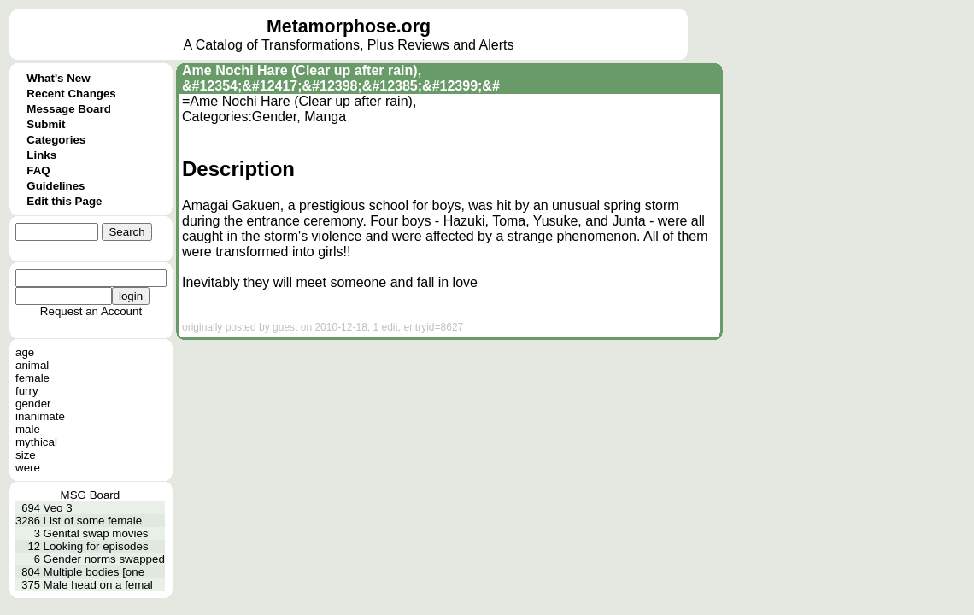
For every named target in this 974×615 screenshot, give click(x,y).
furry (26, 390)
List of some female (93, 520)
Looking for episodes (96, 546)
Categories (55, 139)
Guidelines (55, 185)
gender (33, 403)
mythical (36, 442)
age (24, 352)
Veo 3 (58, 507)
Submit (45, 124)
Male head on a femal (98, 584)
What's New (58, 78)
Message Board (68, 108)
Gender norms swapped (104, 559)
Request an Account (91, 311)
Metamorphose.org (349, 26)
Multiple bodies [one (94, 571)
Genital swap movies (96, 533)
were (27, 467)
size (25, 454)
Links (41, 155)
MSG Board (90, 495)
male (27, 429)
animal (32, 365)
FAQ (38, 170)
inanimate (40, 416)
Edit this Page (64, 201)
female (32, 378)
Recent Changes (70, 93)
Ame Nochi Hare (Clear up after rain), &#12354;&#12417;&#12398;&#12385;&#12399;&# (341, 78)
